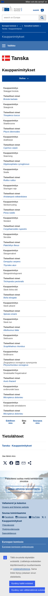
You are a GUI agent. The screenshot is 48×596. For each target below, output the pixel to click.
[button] (5, 462)
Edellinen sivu (10, 422)
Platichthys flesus (11, 245)
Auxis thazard (9, 381)
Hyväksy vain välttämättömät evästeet (28, 590)
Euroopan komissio (9, 26)
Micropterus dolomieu (13, 397)
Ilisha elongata (10, 298)
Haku (42, 17)
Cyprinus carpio (10, 148)
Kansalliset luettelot (31, 26)
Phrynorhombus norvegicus (15, 365)
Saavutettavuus (9, 533)
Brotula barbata (10, 99)
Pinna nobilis (9, 213)
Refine (22, 78)
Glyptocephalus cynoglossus (16, 164)
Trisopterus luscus (11, 115)
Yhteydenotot (8, 525)
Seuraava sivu (37, 422)
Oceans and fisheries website (15, 507)
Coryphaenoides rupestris (15, 229)
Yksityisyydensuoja (10, 529)
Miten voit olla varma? (36, 2)
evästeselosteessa (21, 569)
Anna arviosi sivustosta (24, 489)
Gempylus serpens (11, 261)
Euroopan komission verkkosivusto (18, 547)
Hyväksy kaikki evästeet (22, 583)
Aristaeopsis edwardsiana (15, 197)
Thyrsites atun (9, 265)
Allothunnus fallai (11, 330)
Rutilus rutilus (9, 180)
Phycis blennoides (11, 132)
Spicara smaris (10, 314)
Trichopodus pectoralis (13, 281)
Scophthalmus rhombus (14, 346)
